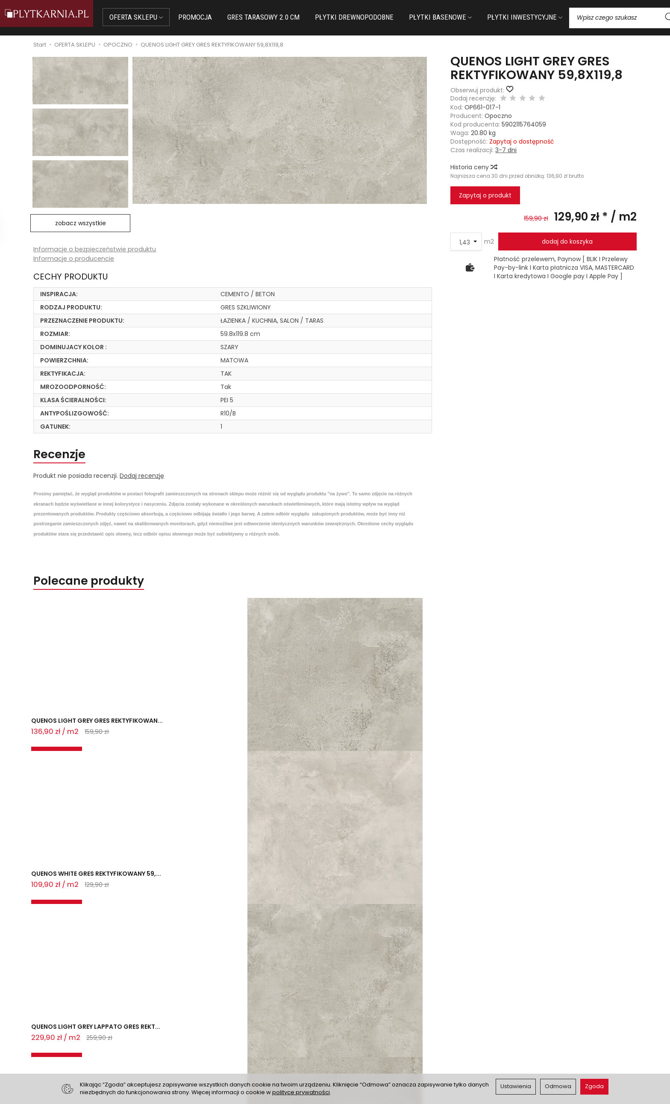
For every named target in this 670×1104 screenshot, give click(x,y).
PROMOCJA (207, 17)
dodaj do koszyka (567, 241)
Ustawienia (515, 1086)
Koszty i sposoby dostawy (237, 1042)
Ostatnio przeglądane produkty (145, 775)
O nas (349, 1010)
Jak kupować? (220, 1010)
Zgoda (594, 1086)
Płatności (213, 1021)
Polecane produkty (100, 587)
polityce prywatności (301, 1092)
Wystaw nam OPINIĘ (369, 1042)
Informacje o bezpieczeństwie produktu (96, 249)
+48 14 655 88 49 (88, 1030)
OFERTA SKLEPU (148, 17)
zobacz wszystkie (80, 223)
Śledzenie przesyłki (87, 1050)
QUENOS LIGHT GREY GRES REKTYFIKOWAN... (72, 738)
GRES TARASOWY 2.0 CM (276, 17)
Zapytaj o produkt (485, 195)
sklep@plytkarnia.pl (91, 1020)
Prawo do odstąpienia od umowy (248, 1031)
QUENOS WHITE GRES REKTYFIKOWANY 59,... (189, 738)
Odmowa (558, 1086)
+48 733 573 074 (88, 1040)
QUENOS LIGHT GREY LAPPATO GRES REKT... (333, 738)
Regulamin (356, 1021)
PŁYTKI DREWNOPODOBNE (366, 17)
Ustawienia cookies (228, 1052)
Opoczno (498, 116)
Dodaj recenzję (142, 480)
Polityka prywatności (370, 1031)
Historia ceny (473, 167)
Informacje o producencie (74, 259)
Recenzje (65, 457)
